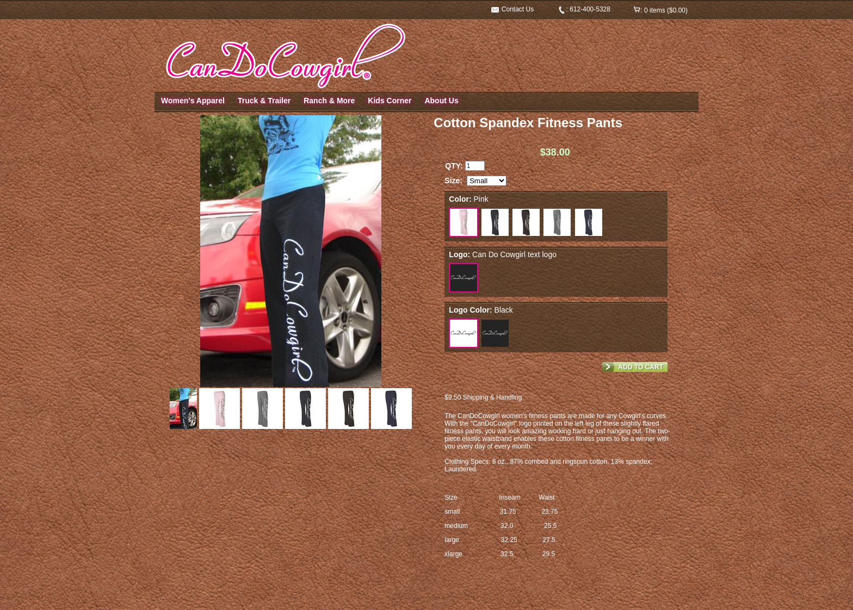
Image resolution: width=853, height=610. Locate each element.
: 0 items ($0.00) (661, 10)
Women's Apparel (193, 100)
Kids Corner (389, 100)
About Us (441, 100)
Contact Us (512, 9)
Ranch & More (329, 100)
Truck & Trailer (264, 100)
